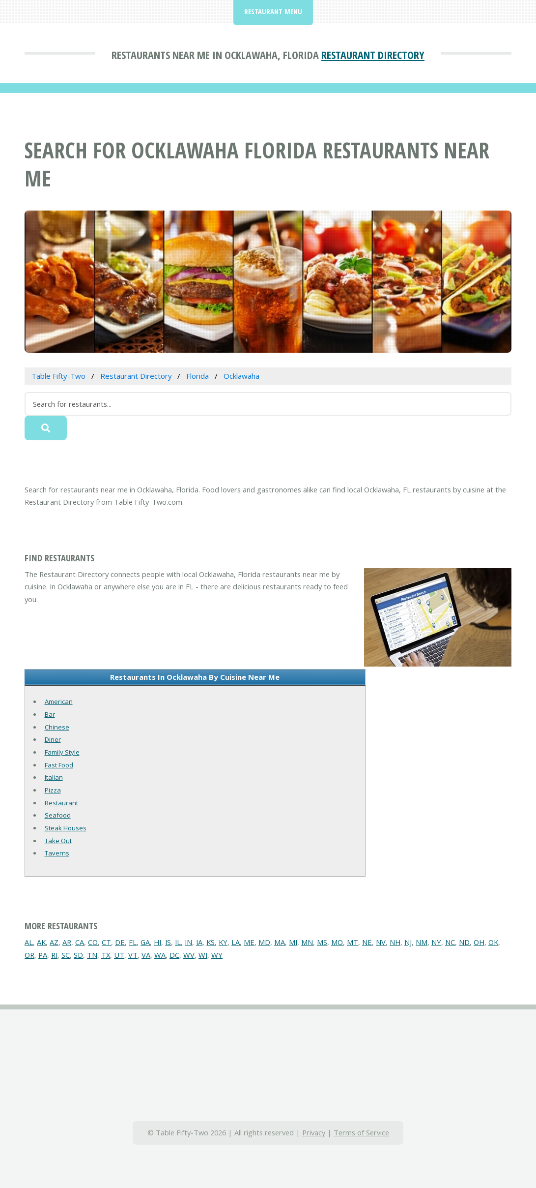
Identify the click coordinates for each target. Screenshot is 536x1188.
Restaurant (61, 802)
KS (210, 942)
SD (78, 955)
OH (479, 942)
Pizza (53, 790)
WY (217, 955)
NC (450, 942)
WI (202, 955)
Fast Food (59, 765)
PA (42, 955)
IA (199, 942)
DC (174, 955)
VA (145, 955)
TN (92, 955)
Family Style (62, 752)
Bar (50, 714)
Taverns (57, 853)
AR (66, 942)
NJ (408, 942)
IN (188, 942)
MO (337, 942)
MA (279, 942)
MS (322, 942)
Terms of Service (361, 1132)
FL (133, 942)
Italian (54, 777)
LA (235, 942)
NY (436, 942)
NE (367, 942)
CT (106, 942)
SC (65, 955)
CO (93, 942)
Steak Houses (65, 827)
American (59, 701)
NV (381, 942)
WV (189, 955)
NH (395, 942)
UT (119, 955)
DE (120, 942)
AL (29, 942)
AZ (54, 942)
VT (133, 955)
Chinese (57, 727)
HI (157, 942)
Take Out (58, 840)
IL (178, 942)
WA (160, 955)
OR (29, 955)
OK (493, 942)
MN (307, 942)
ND (464, 942)
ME (249, 942)
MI (293, 942)
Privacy (313, 1132)
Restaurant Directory (372, 54)
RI (54, 955)
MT (352, 942)
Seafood (58, 815)
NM (421, 942)
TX (105, 955)
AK (41, 942)
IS (168, 942)
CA (79, 942)
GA (145, 942)
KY (223, 942)
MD (264, 942)
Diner (53, 739)
